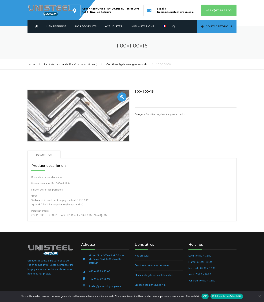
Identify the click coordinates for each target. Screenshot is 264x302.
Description (44, 154)
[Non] (259, 296)
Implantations (142, 26)
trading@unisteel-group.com (175, 12)
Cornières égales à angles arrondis (126, 64)
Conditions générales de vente (152, 265)
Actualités (113, 26)
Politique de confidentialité (226, 296)
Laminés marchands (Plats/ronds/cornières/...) (70, 64)
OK (205, 296)
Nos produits (86, 26)
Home (31, 64)
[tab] (43, 154)
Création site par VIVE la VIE (150, 284)
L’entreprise (56, 26)
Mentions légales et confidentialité (154, 275)
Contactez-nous (216, 26)
